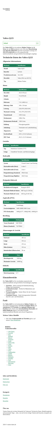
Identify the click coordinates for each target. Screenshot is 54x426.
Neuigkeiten (6, 395)
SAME (10, 354)
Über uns (5, 385)
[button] (4, 9)
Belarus (10, 355)
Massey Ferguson (10, 338)
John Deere (11, 331)
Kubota (10, 346)
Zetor (9, 365)
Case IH (10, 333)
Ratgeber (5, 398)
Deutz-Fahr (11, 342)
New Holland (10, 335)
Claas (9, 344)
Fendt (9, 341)
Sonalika (10, 358)
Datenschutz (6, 382)
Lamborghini (11, 352)
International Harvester (11, 362)
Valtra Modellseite (15, 320)
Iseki (9, 347)
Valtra (9, 349)
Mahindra (11, 357)
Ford (9, 360)
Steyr (9, 350)
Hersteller (5, 401)
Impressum (6, 379)
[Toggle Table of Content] (36, 43)
